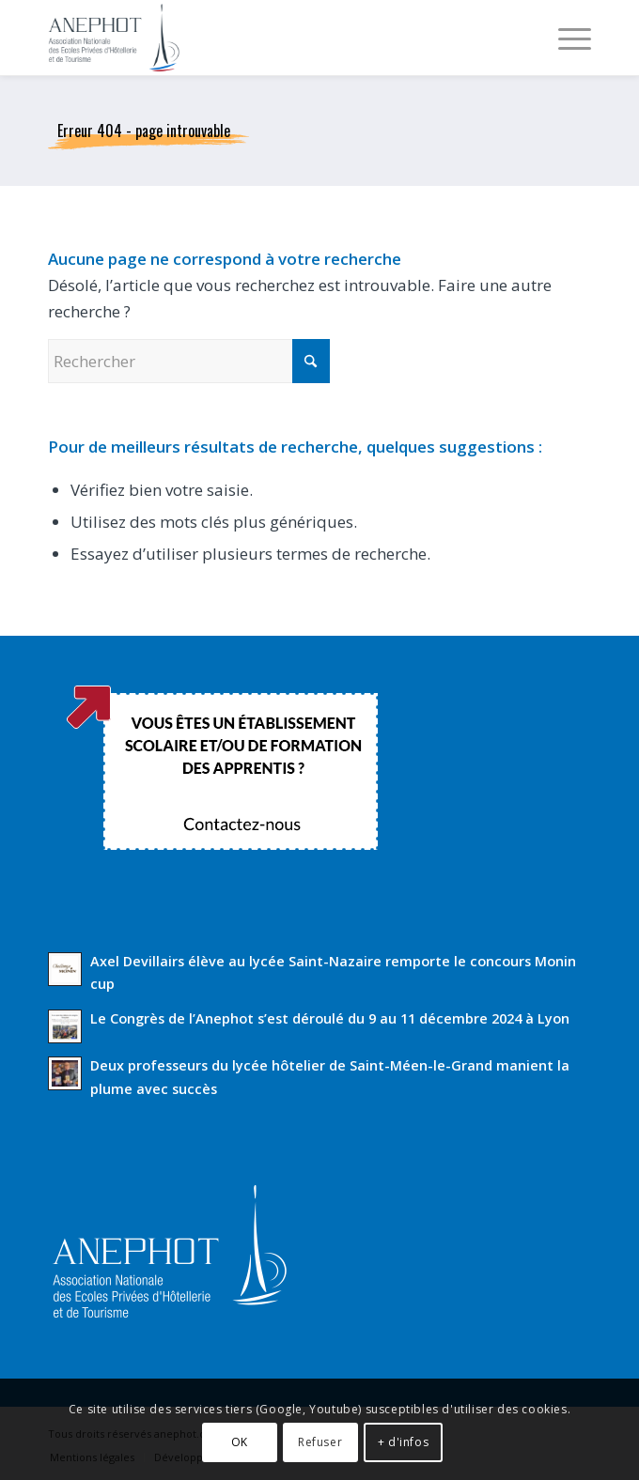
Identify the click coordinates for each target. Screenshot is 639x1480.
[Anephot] (265, 37)
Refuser (320, 1442)
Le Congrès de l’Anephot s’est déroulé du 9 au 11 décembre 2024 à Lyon (329, 1018)
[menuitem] (565, 37)
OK (239, 1442)
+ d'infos (403, 1442)
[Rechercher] (189, 361)
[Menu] (565, 37)
